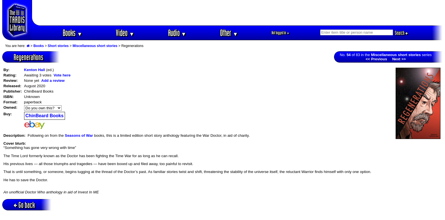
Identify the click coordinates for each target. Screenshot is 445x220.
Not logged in (280, 32)
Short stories (58, 46)
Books (72, 33)
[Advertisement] (237, 12)
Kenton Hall (34, 70)
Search (401, 33)
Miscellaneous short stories (95, 46)
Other (229, 33)
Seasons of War (79, 135)
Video (125, 33)
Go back (24, 204)
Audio (177, 33)
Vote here (62, 75)
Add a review (52, 80)
